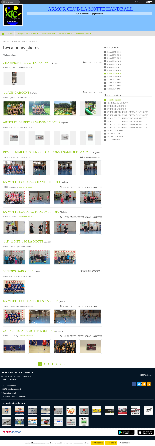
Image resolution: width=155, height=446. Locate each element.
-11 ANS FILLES (113, 134)
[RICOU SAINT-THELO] (84, 422)
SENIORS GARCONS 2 (116, 109)
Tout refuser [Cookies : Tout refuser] (111, 443)
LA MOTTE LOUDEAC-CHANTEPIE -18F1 (31, 182)
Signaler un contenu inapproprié (13, 396)
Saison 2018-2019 (114, 73)
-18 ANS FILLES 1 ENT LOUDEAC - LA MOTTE (127, 118)
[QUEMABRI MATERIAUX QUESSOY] (58, 422)
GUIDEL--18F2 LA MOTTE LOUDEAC (29, 331)
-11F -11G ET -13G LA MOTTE (23, 241)
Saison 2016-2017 (114, 67)
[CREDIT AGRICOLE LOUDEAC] (109, 411)
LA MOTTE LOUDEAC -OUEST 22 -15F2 (30, 301)
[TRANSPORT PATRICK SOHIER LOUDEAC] (19, 422)
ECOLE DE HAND (114, 140)
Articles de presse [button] (82, 34)
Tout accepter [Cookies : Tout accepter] (97, 443)
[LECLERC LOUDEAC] (6, 411)
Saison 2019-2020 (114, 77)
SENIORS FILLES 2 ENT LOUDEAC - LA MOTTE (127, 115)
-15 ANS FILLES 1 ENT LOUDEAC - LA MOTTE (127, 124)
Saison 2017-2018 (114, 70)
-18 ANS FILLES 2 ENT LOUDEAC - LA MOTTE (127, 121)
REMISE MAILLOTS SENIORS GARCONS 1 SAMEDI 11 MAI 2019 (48, 152)
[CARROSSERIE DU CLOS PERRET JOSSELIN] (19, 411)
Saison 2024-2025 (114, 89)
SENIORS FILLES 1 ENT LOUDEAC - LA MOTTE (127, 112)
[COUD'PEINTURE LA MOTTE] (58, 411)
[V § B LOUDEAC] (71, 411)
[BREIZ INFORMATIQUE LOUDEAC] (32, 422)
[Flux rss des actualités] (144, 384)
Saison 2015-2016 (114, 64)
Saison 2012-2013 (114, 55)
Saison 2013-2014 (114, 58)
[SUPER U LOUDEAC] (84, 411)
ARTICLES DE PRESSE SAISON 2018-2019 (31, 122)
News (10, 34)
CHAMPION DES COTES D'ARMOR (27, 63)
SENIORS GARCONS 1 (18, 271)
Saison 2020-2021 (114, 80)
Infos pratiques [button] (48, 34)
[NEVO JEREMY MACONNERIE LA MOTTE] (135, 411)
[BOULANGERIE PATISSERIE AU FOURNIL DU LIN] (96, 411)
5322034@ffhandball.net (11, 389)
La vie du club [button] (64, 34)
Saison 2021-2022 (114, 83)
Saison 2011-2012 (113, 52)
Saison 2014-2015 (114, 61)
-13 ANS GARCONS (115, 131)
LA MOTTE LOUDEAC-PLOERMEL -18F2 (31, 211)
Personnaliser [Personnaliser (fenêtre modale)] (125, 443)
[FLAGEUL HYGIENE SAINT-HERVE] (71, 422)
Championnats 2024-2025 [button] (26, 34)
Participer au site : (143, 2)
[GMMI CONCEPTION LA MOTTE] (6, 422)
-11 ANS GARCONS (16, 92)
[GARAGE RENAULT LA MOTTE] (45, 422)
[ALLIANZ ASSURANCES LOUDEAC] (45, 411)
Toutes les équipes (114, 100)
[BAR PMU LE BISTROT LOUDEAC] (122, 411)
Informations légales (9, 393)
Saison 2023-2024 (114, 86)
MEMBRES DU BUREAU (117, 103)
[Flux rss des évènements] (149, 384)
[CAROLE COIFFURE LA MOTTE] (32, 411)
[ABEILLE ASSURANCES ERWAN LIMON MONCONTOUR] (148, 411)
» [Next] (64, 364)
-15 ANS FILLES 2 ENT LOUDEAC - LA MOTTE (127, 127)
